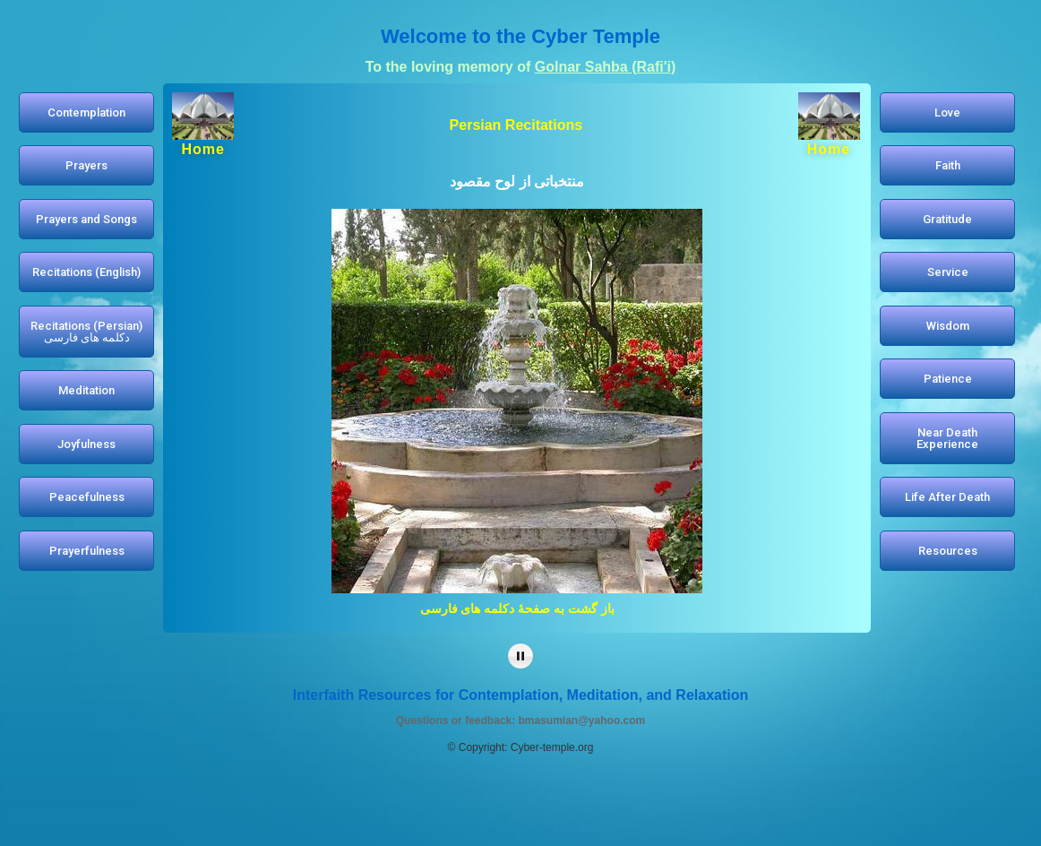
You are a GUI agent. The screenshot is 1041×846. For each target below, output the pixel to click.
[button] (86, 112)
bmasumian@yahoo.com (581, 720)
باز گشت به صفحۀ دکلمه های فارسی (517, 608)
